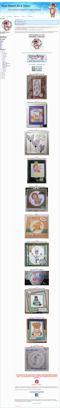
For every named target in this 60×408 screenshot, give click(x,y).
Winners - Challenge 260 (6, 65)
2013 (2, 74)
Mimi (25, 23)
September (4, 56)
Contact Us (23, 16)
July (3, 58)
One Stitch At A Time (16, 5)
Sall (0, 46)
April (3, 67)
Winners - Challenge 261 (6, 63)
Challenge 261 (4, 66)
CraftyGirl (1, 41)
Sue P (1, 47)
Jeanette (1, 44)
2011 (2, 77)
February (4, 70)
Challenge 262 (4, 64)
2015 (2, 72)
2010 (2, 78)
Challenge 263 (4, 62)
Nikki (37, 240)
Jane (0, 43)
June (3, 59)
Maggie (36, 213)
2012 (2, 75)
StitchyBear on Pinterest (37, 384)
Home (3, 16)
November (4, 54)
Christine (1, 40)
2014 (2, 73)
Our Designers (30, 16)
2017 (2, 50)
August (4, 57)
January (4, 71)
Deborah (1, 42)
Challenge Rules (16, 16)
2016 (2, 51)
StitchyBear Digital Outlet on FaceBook (36, 397)
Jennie (1, 45)
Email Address (2, 33)
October (4, 55)
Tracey (1, 48)
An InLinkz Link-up (18, 406)
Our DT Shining (9, 16)
